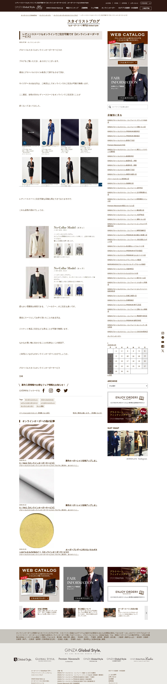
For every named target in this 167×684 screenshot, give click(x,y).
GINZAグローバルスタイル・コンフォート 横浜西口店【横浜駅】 (76, 619)
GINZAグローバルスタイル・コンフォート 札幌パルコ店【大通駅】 (76, 584)
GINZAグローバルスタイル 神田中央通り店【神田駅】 (72, 605)
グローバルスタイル (47, 399)
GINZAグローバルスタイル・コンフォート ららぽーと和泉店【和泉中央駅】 (79, 651)
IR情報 (116, 3)
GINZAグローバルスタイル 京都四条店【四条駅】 (71, 655)
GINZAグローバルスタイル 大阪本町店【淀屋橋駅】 (72, 645)
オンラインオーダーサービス (39, 598)
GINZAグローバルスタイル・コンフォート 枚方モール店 (127, 278)
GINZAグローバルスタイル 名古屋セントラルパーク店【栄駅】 (75, 634)
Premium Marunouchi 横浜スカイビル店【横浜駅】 (72, 617)
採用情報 (124, 3)
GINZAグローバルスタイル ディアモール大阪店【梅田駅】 (74, 642)
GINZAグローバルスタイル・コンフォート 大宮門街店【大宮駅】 (76, 621)
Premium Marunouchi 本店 (116, 145)
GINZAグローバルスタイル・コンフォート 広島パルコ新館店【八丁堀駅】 (78, 659)
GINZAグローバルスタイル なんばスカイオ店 (123, 273)
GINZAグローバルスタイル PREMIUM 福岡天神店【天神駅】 (74, 661)
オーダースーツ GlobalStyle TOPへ (41, 582)
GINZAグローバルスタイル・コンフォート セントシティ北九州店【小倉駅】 (79, 665)
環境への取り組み (114, 602)
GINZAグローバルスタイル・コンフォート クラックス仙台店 (127, 121)
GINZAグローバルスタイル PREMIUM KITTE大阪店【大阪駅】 (75, 636)
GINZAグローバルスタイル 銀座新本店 (121, 156)
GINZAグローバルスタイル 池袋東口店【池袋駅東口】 (72, 609)
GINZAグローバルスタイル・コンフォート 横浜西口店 (126, 210)
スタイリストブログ (37, 586)
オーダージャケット (31, 399)
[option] (43, 524)
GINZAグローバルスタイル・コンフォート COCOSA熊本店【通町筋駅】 (78, 668)
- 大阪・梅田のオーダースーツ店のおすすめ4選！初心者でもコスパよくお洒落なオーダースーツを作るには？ (122, 636)
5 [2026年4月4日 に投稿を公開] (139, 351)
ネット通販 (40, 406)
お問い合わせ (134, 3)
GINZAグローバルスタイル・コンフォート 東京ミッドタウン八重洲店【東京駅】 (80, 596)
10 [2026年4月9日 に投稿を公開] (127, 356)
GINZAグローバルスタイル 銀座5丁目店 (121, 170)
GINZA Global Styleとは (54, 8)
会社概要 (111, 590)
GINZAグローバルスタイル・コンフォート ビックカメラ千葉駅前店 (127, 225)
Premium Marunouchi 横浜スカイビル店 (121, 206)
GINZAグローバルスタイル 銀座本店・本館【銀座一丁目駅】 (74, 601)
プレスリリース (113, 594)
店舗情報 (85, 8)
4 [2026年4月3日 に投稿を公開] (133, 351)
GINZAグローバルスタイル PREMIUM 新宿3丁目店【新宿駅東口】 (76, 592)
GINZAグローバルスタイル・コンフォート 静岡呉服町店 (127, 230)
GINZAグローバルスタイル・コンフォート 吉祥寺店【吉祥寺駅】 (76, 611)
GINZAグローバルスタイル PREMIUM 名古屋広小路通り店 (127, 235)
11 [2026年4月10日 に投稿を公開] (133, 356)
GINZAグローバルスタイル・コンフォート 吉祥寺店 (125, 188)
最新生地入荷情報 (36, 602)
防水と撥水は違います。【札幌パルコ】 (87, 413)
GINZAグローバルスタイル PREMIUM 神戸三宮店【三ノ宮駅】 (75, 657)
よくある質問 (112, 586)
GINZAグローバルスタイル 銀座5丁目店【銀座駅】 (72, 603)
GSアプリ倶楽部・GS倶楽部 (128, 8)
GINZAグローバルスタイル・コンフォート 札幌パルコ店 (127, 127)
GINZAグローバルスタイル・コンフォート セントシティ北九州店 (127, 326)
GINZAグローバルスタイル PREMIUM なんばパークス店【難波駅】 (76, 638)
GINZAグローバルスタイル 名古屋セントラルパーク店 (126, 246)
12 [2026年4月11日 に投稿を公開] (139, 356)
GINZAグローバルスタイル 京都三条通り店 (122, 296)
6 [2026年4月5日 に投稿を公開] (144, 351)
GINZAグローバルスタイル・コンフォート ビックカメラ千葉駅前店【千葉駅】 (80, 626)
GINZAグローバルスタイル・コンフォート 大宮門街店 (126, 215)
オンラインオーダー (108, 8)
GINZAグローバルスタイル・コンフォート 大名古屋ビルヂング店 (127, 240)
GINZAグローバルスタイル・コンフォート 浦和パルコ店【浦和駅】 (76, 624)
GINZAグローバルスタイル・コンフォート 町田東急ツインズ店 (127, 200)
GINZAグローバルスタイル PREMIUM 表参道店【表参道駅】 (74, 590)
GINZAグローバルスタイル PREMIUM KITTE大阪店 (125, 251)
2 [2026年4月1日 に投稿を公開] (121, 351)
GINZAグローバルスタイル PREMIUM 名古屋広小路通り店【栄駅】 (76, 630)
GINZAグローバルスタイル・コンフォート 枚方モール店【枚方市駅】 (77, 649)
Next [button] (146, 524)
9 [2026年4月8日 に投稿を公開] (121, 356)
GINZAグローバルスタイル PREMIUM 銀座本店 (124, 131)
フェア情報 (94, 8)
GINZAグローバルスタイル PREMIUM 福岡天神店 (124, 320)
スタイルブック (35, 606)
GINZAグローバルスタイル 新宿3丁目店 (121, 140)
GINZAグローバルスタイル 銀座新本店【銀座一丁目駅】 (73, 598)
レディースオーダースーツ (29, 403)
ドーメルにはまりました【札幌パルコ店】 (34, 413)
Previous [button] (20, 524)
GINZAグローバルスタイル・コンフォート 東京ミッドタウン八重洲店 (127, 150)
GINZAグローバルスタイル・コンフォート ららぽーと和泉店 (127, 283)
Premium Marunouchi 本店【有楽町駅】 (68, 594)
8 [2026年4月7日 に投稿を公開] (116, 356)
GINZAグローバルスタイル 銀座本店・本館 (122, 161)
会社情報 (108, 3)
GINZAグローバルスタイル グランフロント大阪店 (124, 260)
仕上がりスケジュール (37, 594)
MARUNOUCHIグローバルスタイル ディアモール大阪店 (126, 264)
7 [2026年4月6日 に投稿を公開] (110, 356)
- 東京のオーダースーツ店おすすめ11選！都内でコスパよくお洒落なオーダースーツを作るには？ (122, 629)
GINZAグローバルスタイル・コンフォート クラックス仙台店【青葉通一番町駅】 (80, 586)
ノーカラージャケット (48, 403)
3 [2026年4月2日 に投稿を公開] (127, 351)
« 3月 (110, 375)
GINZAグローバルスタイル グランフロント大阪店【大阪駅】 (74, 640)
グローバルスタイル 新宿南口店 (118, 179)
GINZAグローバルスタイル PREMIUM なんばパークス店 (127, 255)
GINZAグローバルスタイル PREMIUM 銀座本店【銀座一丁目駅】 (76, 588)
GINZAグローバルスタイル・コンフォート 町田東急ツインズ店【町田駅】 (78, 615)
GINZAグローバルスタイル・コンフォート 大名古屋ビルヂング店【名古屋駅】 (80, 632)
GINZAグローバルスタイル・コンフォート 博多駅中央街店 (127, 316)
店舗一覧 (60, 582)
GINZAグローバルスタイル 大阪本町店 (121, 269)
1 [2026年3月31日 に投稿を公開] (116, 351)
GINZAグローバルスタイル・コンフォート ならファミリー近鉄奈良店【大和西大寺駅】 (82, 653)
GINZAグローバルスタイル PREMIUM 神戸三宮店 (124, 305)
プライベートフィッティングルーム (41, 584)
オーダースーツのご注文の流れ (40, 592)
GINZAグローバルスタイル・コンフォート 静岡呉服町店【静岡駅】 (76, 628)
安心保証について (36, 596)
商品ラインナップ (72, 8)
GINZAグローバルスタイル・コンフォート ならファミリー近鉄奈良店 (127, 290)
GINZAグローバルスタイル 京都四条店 (121, 300)
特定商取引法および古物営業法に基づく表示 (121, 600)
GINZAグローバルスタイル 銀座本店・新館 (122, 165)
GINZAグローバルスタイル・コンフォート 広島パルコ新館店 (127, 310)
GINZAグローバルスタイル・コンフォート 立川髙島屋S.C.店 (127, 193)
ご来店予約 (145, 8)
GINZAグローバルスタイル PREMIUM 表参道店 (124, 136)
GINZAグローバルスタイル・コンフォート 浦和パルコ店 (127, 219)
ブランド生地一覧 (36, 604)
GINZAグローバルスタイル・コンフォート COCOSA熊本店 (128, 331)
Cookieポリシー (113, 598)
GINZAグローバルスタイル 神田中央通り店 (122, 174)
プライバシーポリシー (115, 596)
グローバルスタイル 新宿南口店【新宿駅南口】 (71, 607)
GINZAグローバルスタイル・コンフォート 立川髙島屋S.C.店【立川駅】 (78, 613)
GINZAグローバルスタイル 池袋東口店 (121, 183)
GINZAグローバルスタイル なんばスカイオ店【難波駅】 (73, 647)
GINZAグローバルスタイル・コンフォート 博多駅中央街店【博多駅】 (77, 663)
